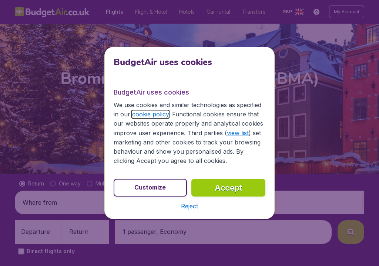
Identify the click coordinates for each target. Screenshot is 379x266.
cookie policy (150, 114)
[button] (189, 206)
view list (238, 133)
